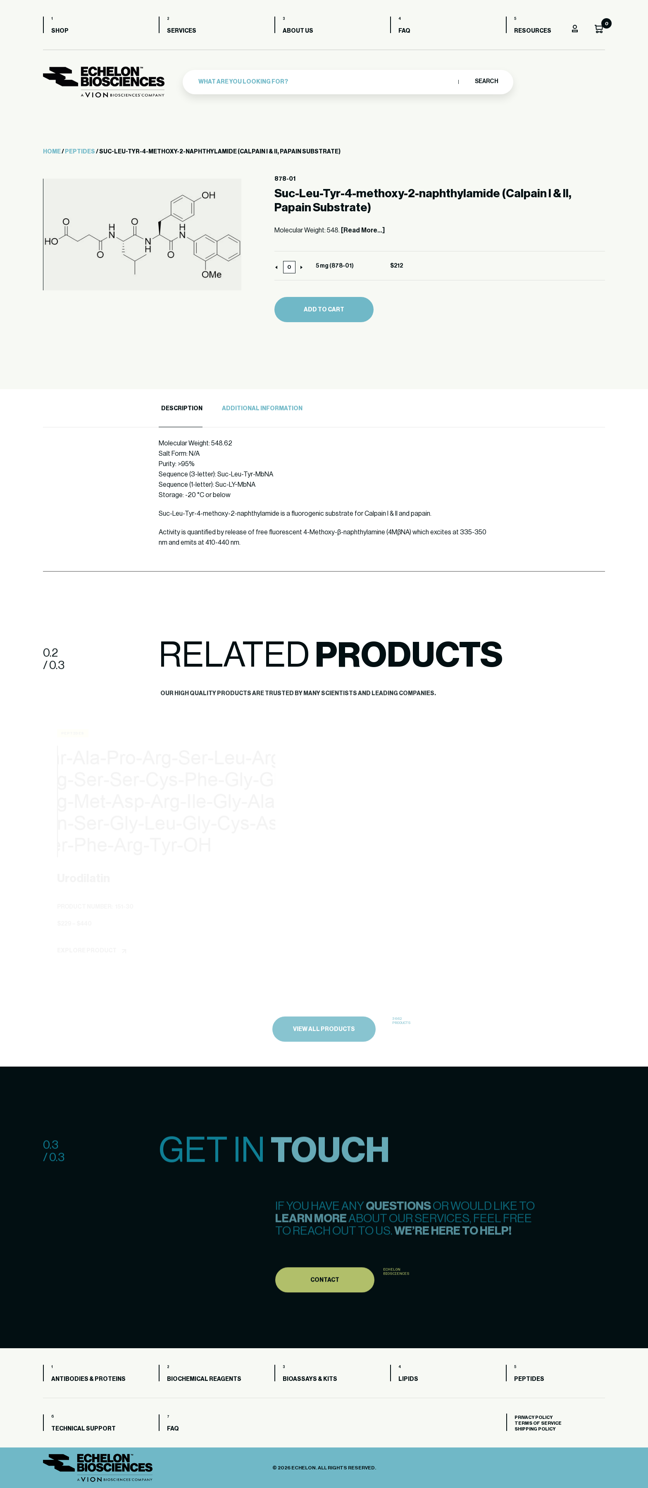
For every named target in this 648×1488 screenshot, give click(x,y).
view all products (324, 1049)
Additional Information (262, 408)
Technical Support (83, 1429)
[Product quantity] (289, 267)
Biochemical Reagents (204, 1379)
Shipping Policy (535, 1429)
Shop (60, 31)
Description (181, 408)
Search (486, 81)
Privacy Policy (534, 1417)
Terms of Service (538, 1423)
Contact (324, 1299)
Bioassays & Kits (310, 1379)
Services (181, 31)
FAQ (404, 31)
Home (52, 152)
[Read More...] (363, 230)
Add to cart (324, 310)
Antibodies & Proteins (88, 1379)
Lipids (408, 1379)
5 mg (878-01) (335, 266)
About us (298, 31)
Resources (532, 31)
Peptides (80, 152)
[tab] (180, 408)
